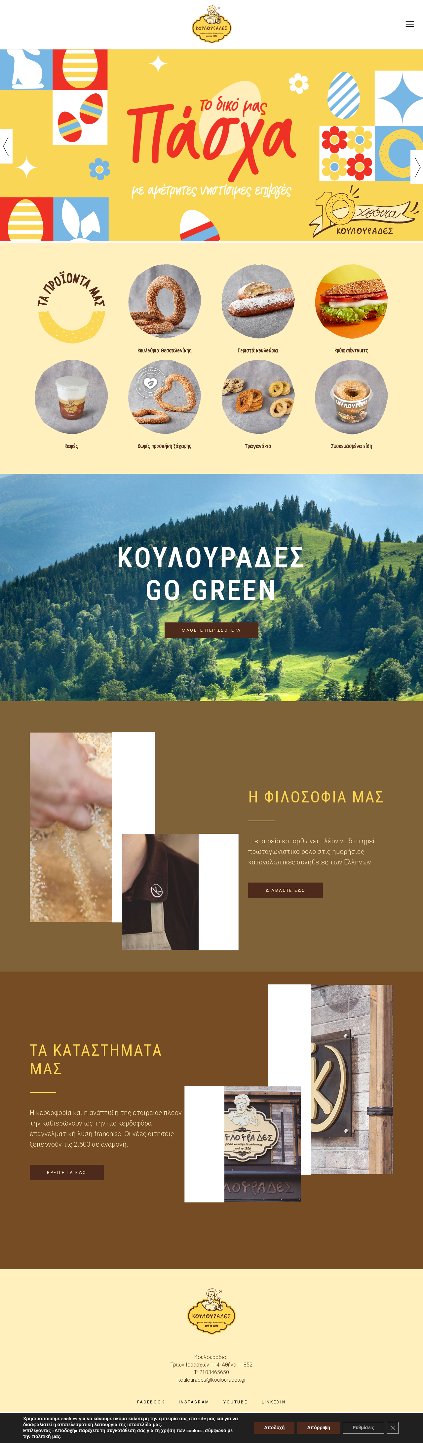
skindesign (265, 1433)
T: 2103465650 (211, 1372)
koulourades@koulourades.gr (211, 1380)
